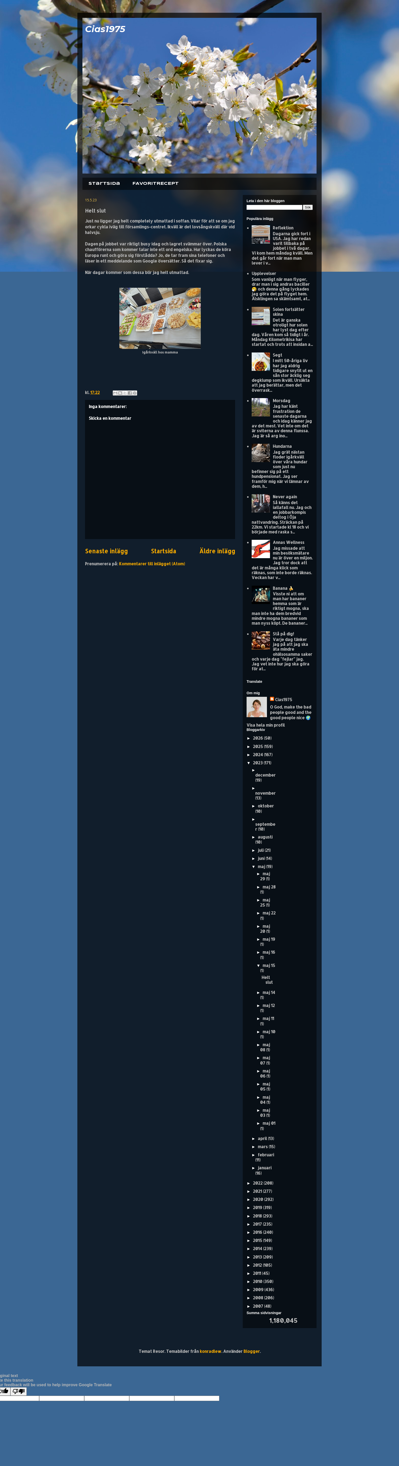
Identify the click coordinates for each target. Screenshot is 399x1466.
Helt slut (267, 980)
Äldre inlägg (217, 551)
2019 (258, 1207)
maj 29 (265, 876)
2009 (258, 1289)
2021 (258, 1191)
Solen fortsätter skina (289, 312)
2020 (258, 1199)
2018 (258, 1216)
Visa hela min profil (266, 725)
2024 (258, 754)
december (265, 775)
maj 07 (265, 1060)
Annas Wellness (288, 542)
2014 (258, 1248)
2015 (258, 1240)
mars (263, 1146)
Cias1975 (105, 28)
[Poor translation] (18, 1391)
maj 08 (265, 1047)
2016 (258, 1232)
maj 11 (268, 1018)
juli (261, 850)
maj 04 (265, 1099)
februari (266, 1154)
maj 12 (269, 1005)
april (263, 1138)
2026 (258, 738)
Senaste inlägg (106, 551)
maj (262, 866)
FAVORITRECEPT (155, 184)
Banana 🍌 (283, 588)
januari (265, 1167)
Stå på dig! (283, 633)
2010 (258, 1281)
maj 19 (269, 939)
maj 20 (265, 928)
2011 (257, 1273)
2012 (258, 1265)
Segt (277, 355)
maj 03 (265, 1112)
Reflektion (283, 227)
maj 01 (269, 1123)
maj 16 (269, 952)
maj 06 (265, 1073)
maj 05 (265, 1086)
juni (262, 858)
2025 (258, 746)
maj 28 (269, 886)
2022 (258, 1183)
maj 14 (269, 992)
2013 (258, 1257)
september (265, 826)
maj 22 (269, 912)
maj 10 (269, 1031)
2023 (258, 762)
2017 (258, 1224)
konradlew (210, 1351)
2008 (258, 1297)
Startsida (104, 184)
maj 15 (269, 965)
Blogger (252, 1351)
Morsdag (281, 400)
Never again (285, 496)
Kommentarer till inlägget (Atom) (152, 563)
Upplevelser (264, 273)
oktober (266, 805)
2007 (258, 1306)
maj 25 (265, 902)
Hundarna (282, 446)
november (265, 793)
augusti (265, 837)
